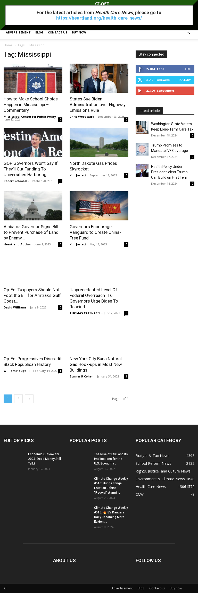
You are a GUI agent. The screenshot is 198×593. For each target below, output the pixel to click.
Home (8, 45)
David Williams (15, 307)
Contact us (57, 32)
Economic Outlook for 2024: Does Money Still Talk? (44, 458)
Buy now (79, 32)
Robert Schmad (15, 181)
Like (188, 69)
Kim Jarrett (78, 175)
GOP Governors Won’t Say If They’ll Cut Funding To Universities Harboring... (31, 169)
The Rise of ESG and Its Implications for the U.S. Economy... (111, 458)
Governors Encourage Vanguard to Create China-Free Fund (95, 232)
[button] (188, 32)
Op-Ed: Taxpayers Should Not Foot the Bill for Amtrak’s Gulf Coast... (32, 295)
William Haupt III (17, 371)
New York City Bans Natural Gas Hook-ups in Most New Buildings (96, 364)
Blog (39, 32)
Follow (185, 80)
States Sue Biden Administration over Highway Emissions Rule (98, 104)
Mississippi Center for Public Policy (30, 116)
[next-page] (29, 398)
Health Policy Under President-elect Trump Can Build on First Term (169, 172)
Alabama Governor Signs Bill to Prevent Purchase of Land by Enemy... (31, 232)
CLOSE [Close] (99, 4)
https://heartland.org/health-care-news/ (99, 18)
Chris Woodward (82, 116)
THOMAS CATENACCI (85, 313)
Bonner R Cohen (82, 376)
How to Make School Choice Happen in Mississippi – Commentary (31, 104)
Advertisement (18, 32)
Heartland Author (17, 244)
